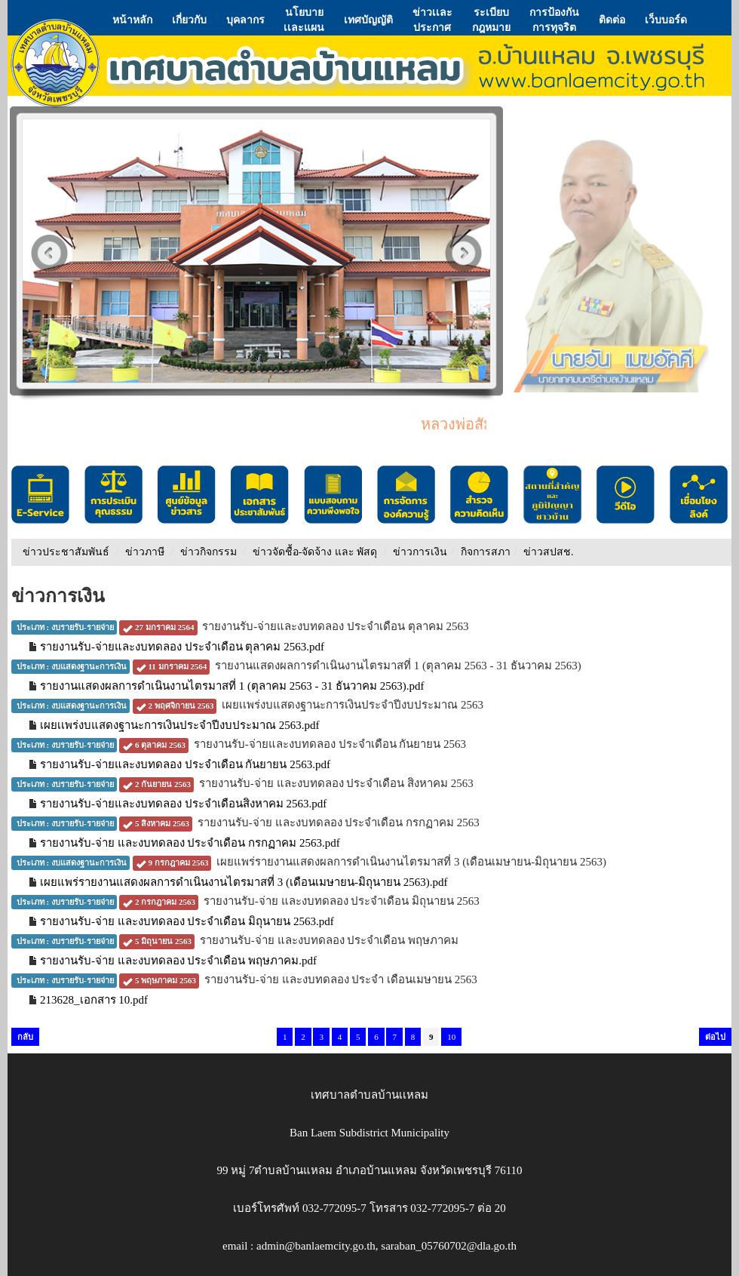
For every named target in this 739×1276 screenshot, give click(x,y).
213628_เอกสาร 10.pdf (94, 1000)
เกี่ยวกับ (189, 20)
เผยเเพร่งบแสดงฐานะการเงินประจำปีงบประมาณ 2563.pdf (180, 725)
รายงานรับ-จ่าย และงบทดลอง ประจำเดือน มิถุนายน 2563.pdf (187, 921)
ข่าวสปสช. (548, 552)
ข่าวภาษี (144, 552)
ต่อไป (715, 1036)
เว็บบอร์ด (666, 20)
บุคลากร (245, 20)
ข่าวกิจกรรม (208, 552)
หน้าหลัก (132, 20)
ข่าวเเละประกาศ (432, 19)
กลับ (25, 1036)
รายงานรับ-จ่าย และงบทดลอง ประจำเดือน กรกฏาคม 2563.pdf (190, 843)
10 (451, 1036)
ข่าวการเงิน (420, 552)
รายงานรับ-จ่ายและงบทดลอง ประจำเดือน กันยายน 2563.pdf (185, 764)
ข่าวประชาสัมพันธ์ (66, 552)
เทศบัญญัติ (368, 20)
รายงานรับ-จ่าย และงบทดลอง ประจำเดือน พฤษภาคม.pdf (178, 961)
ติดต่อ (612, 20)
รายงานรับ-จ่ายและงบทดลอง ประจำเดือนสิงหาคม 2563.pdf (183, 804)
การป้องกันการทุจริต (554, 19)
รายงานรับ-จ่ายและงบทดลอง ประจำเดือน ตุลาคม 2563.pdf (182, 647)
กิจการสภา (486, 552)
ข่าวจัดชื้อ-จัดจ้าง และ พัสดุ (315, 552)
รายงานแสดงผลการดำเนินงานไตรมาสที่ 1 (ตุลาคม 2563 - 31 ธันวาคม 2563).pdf (232, 686)
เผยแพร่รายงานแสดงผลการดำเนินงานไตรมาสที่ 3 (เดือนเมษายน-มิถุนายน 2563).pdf (243, 882)
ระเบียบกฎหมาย (491, 19)
